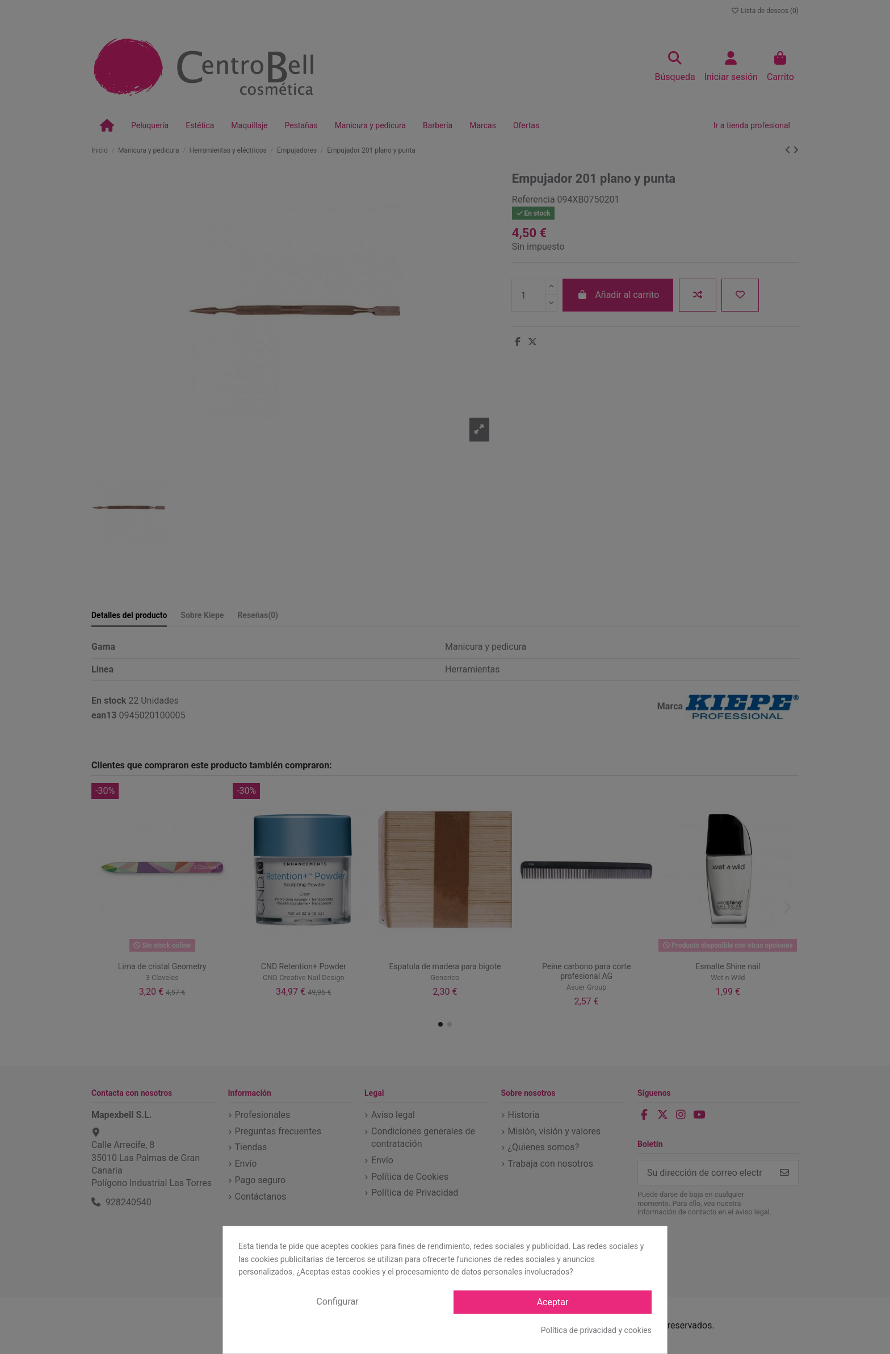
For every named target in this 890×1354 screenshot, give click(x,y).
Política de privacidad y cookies (596, 1330)
